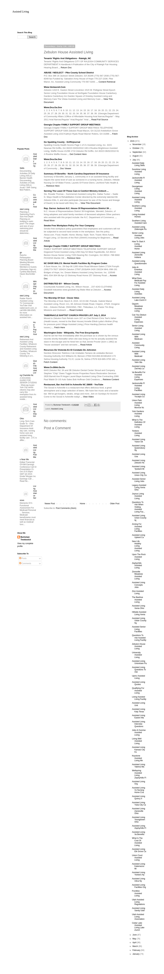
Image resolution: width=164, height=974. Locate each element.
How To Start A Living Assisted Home (138, 245)
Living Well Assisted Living (137, 741)
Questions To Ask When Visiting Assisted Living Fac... (138, 507)
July (134, 160)
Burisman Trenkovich (26, 538)
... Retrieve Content (109, 379)
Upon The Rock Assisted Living (138, 556)
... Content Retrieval (105, 82)
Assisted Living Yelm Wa (138, 361)
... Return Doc (65, 67)
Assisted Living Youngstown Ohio (138, 819)
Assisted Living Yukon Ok (138, 440)
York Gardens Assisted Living (138, 413)
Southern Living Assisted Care (139, 222)
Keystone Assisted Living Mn (137, 758)
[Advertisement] (82, 23)
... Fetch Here (58, 327)
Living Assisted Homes (138, 215)
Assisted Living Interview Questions (138, 724)
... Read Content (75, 310)
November (137, 144)
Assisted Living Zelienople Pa (139, 228)
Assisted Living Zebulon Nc (138, 461)
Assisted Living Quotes (138, 683)
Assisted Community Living (138, 345)
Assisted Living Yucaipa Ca (138, 395)
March (135, 946)
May (134, 939)
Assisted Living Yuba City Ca (139, 803)
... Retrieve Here (52, 186)
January (136, 954)
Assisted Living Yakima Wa (138, 765)
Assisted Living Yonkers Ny (138, 873)
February (136, 950)
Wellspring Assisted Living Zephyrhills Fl (139, 774)
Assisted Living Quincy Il (138, 797)
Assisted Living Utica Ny (138, 880)
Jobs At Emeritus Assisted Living (137, 270)
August (135, 156)
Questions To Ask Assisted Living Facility (139, 637)
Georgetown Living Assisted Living (137, 190)
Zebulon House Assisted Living (138, 646)
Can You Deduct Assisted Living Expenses (139, 318)
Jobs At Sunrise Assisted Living (138, 732)
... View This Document (89, 203)
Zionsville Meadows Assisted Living (137, 575)
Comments (25, 563)
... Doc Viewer (64, 168)
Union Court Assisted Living (137, 857)
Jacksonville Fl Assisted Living (138, 180)
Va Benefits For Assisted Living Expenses (138, 376)
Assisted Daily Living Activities (138, 291)
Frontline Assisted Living (137, 893)
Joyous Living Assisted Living (138, 496)
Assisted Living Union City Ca (139, 474)
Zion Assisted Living (138, 592)
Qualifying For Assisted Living (138, 690)
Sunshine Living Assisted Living (139, 171)
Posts (23, 558)
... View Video (87, 396)
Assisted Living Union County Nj (139, 517)
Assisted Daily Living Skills (138, 164)
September (137, 152)
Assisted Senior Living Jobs (138, 480)
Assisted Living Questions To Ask (139, 669)
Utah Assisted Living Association (138, 916)
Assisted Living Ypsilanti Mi (138, 467)
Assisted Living (20, 11)
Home (82, 503)
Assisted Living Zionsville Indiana (138, 254)
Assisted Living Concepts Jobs (138, 584)
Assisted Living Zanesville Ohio (138, 811)
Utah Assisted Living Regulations (138, 902)
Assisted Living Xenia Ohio (138, 607)
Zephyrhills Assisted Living (137, 565)
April (134, 942)
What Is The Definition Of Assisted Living (138, 423)
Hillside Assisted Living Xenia (139, 613)
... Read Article (85, 344)
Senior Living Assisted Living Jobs (138, 235)
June (134, 935)
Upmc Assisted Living (138, 677)
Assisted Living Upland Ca (138, 536)
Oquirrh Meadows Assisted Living (137, 307)
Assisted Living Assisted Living (138, 199)
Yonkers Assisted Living (137, 433)
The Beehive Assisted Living (137, 599)
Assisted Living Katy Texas (138, 710)
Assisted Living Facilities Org (139, 886)
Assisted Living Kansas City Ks (138, 749)
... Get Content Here (77, 154)
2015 (132, 141)
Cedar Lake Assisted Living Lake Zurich (138, 926)
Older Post (114, 503)
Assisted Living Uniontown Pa (139, 662)
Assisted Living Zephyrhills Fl (139, 827)
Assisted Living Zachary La (138, 367)
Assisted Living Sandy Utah (138, 909)
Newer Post (50, 503)
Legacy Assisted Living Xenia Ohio (139, 487)
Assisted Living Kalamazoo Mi (138, 866)
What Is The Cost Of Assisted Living (137, 841)
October (136, 148)
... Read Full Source (98, 119)
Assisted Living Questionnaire (139, 262)
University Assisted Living (137, 654)
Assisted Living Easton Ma (138, 716)
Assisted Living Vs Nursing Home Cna (138, 790)
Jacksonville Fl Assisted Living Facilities (138, 387)
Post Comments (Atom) (66, 508)
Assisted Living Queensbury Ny (138, 448)
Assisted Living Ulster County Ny (139, 620)
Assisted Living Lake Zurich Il (139, 298)
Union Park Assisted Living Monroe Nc (138, 404)
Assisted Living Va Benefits (138, 833)
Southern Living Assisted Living (138, 208)
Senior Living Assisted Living (137, 328)
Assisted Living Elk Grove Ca (139, 850)
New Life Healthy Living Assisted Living (137, 546)
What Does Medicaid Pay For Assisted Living (139, 281)
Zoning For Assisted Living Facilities (137, 527)
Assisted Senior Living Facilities (138, 629)
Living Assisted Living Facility (139, 698)
